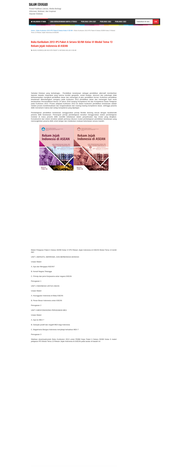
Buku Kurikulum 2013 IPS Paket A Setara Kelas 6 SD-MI (54, 50)
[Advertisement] (74, 71)
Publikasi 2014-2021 (88, 21)
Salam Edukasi (38, 5)
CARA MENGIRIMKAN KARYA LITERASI (63, 21)
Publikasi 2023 (120, 21)
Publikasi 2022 (105, 21)
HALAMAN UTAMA (38, 21)
